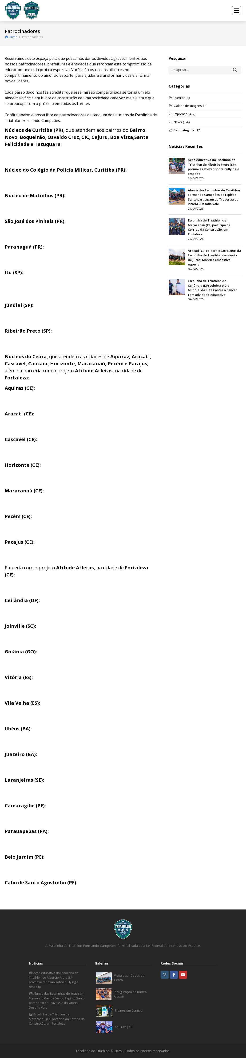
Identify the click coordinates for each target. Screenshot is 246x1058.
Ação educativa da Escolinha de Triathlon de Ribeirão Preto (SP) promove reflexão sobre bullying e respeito (54, 980)
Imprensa (182, 114)
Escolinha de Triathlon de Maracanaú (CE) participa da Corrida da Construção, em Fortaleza (57, 1019)
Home (11, 37)
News (179, 122)
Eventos (179, 98)
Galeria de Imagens (187, 106)
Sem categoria (184, 130)
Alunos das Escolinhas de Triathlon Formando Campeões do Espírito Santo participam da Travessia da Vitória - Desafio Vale (57, 1000)
